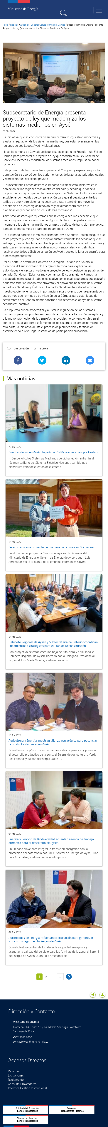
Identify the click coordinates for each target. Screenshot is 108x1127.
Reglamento (16, 1080)
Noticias (14, 25)
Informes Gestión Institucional (27, 1088)
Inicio (5, 25)
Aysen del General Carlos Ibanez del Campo (42, 25)
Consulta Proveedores (22, 1084)
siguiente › (69, 977)
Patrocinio (14, 1071)
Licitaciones (16, 1075)
